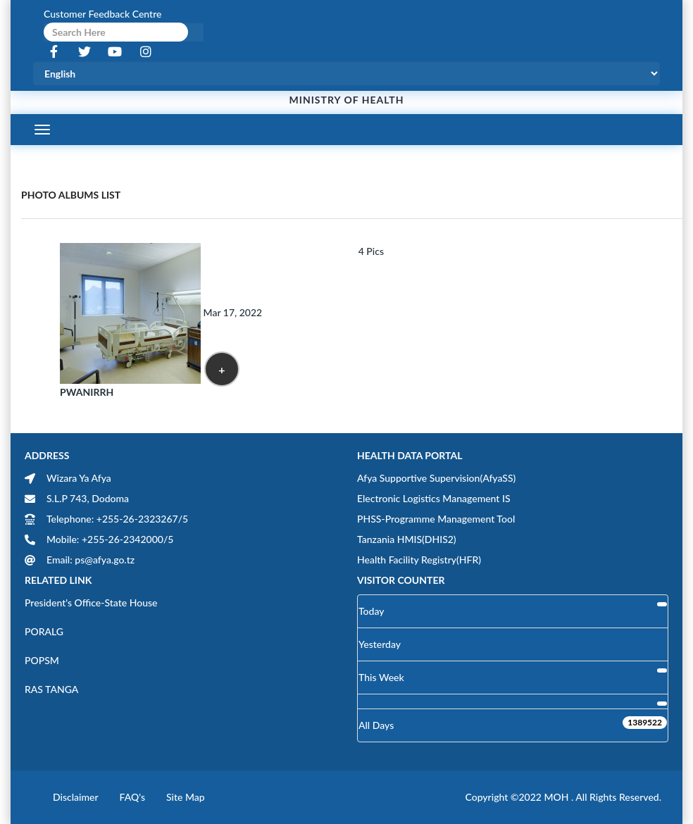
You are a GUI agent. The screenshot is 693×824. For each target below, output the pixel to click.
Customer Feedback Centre (102, 14)
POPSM (42, 660)
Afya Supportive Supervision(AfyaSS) (436, 478)
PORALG (44, 631)
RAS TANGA (51, 689)
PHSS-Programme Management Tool (436, 519)
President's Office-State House (91, 602)
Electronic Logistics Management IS (434, 498)
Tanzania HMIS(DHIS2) (406, 539)
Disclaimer (76, 797)
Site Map (185, 797)
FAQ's (132, 797)
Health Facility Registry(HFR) (419, 560)
